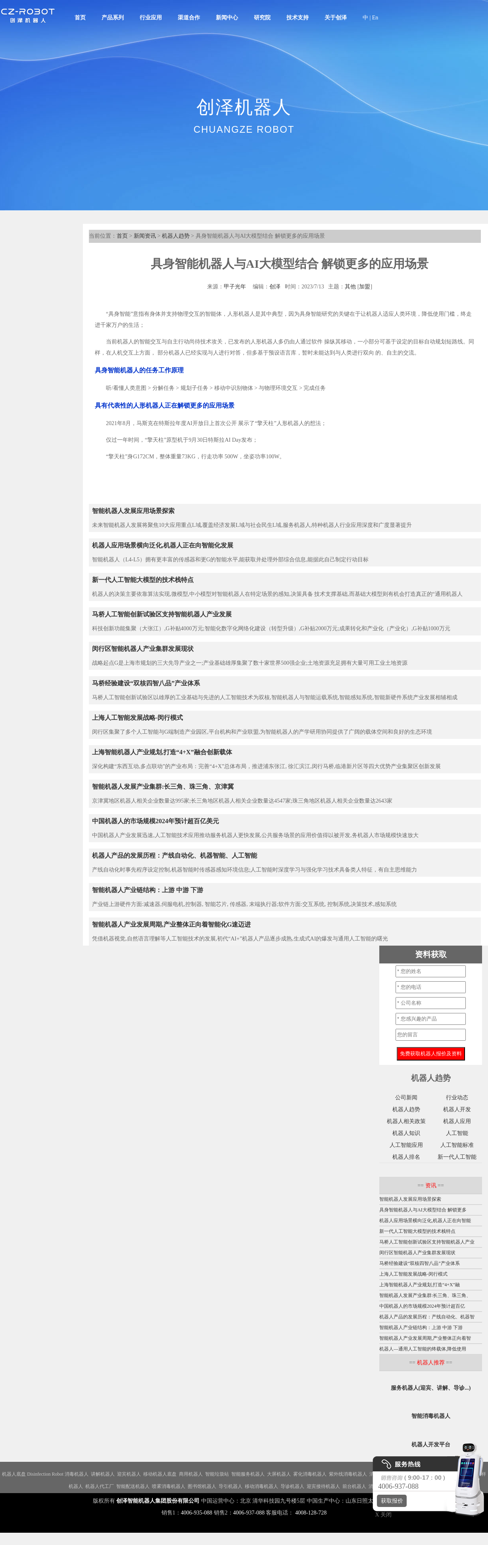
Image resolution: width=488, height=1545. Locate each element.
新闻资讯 (145, 236)
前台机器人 (354, 1486)
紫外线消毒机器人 (348, 1474)
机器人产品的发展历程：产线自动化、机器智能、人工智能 (174, 855)
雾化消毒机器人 (310, 1474)
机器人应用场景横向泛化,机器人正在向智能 (425, 1220)
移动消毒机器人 (261, 1486)
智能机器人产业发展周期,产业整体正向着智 (425, 1338)
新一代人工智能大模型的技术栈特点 (143, 579)
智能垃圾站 (217, 1474)
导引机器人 (230, 1486)
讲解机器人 (103, 1474)
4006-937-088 (249, 1513)
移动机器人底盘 (160, 1474)
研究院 (262, 18)
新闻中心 (227, 18)
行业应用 (151, 18)
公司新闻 (406, 1098)
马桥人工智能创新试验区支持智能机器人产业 (427, 1242)
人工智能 (457, 1133)
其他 (350, 287)
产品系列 (113, 18)
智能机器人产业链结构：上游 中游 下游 (147, 890)
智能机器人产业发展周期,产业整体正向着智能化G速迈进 (171, 924)
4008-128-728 (311, 1513)
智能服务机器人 (248, 1474)
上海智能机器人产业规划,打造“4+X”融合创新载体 (162, 752)
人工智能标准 (457, 1145)
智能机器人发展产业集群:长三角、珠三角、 (425, 1295)
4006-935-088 (196, 1513)
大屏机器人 (279, 1474)
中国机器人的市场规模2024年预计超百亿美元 (155, 821)
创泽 (275, 287)
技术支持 (297, 18)
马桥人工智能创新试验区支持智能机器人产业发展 (162, 614)
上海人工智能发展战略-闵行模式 (137, 717)
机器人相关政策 (406, 1121)
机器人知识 (406, 1133)
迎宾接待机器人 (323, 1486)
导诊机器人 (292, 1486)
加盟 (364, 287)
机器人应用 (457, 1121)
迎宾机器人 (129, 1474)
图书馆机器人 (202, 1486)
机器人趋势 (176, 236)
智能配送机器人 (133, 1486)
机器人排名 (406, 1157)
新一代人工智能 (457, 1157)
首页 (80, 18)
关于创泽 (336, 18)
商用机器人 (191, 1474)
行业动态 (457, 1098)
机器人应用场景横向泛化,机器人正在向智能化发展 (162, 545)
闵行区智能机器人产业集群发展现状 (143, 648)
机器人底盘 (14, 1474)
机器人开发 (457, 1109)
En (375, 18)
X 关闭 (381, 1515)
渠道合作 (189, 18)
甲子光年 (235, 287)
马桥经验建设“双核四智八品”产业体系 (146, 683)
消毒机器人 (76, 1474)
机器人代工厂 (99, 1486)
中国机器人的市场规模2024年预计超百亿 (422, 1306)
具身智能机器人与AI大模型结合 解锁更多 (423, 1210)
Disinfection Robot (45, 1474)
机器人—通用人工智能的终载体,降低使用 (422, 1349)
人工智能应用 (406, 1145)
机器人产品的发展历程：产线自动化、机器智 (427, 1317)
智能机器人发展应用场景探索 (133, 510)
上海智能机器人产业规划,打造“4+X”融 (419, 1285)
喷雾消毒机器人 (168, 1486)
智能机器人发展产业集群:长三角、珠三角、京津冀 (163, 786)
